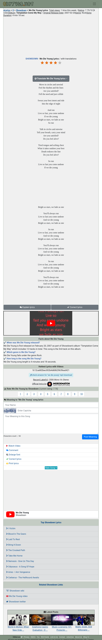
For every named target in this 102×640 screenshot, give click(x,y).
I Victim (10, 528)
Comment (12, 450)
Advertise (70, 637)
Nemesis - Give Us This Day (20, 561)
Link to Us (54, 637)
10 (81, 394)
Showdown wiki (15, 590)
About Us (78, 637)
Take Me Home (14, 555)
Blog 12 (86, 637)
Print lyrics (12, 463)
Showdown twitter (16, 601)
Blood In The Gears (16, 534)
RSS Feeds (45, 637)
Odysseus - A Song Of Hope (20, 566)
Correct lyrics (74, 307)
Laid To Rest (13, 539)
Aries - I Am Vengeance (18, 572)
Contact (62, 637)
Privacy (26, 637)
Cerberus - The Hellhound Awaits (22, 577)
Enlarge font (13, 454)
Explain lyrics (27, 307)
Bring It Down (13, 545)
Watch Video (13, 446)
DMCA (33, 637)
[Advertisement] (51, 36)
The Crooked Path (15, 550)
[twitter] (21, 637)
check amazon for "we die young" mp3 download (51, 375)
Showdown (21, 10)
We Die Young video (16, 596)
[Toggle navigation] (94, 4)
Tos (38, 637)
